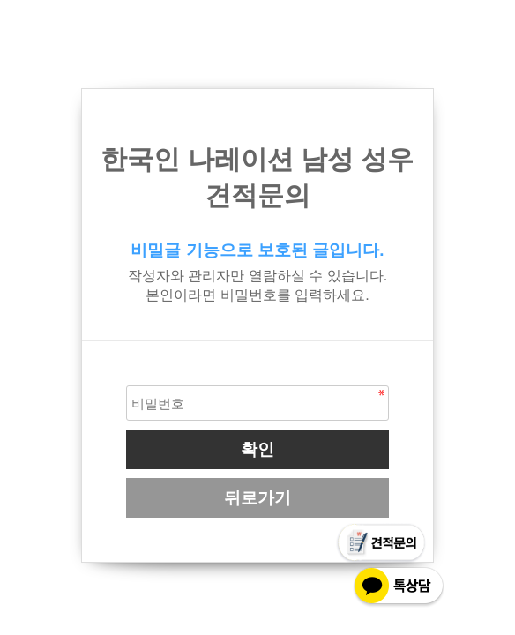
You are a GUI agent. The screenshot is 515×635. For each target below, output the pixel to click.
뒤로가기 (257, 498)
